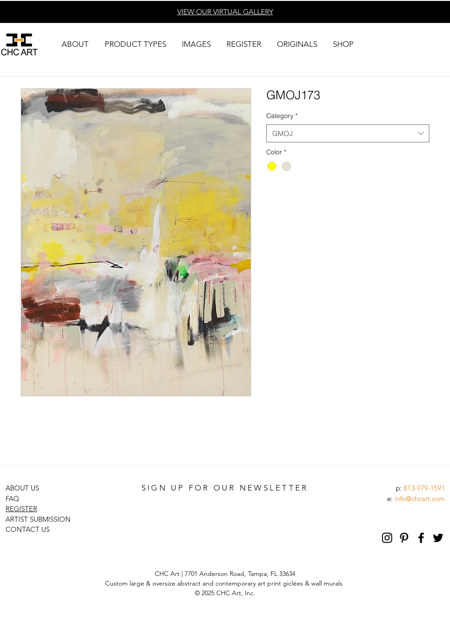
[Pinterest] (404, 538)
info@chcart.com (419, 498)
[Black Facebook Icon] (421, 538)
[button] (74, 44)
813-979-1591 (424, 488)
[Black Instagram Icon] (387, 538)
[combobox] (347, 133)
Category (282, 116)
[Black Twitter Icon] (438, 538)
